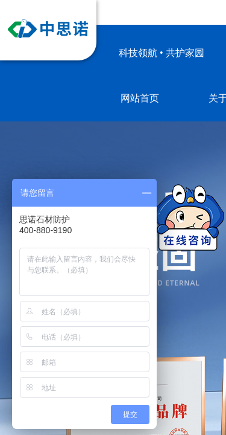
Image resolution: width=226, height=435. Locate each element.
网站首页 (140, 98)
